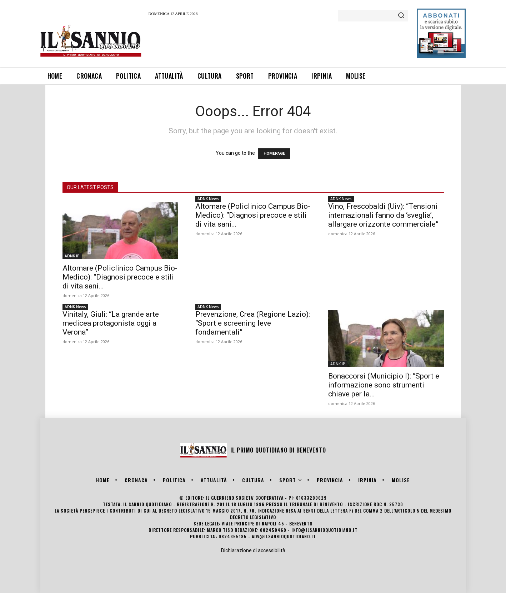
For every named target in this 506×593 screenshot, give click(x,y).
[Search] (401, 15)
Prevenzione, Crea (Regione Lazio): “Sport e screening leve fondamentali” (252, 323)
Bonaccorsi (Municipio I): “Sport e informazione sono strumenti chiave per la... (383, 385)
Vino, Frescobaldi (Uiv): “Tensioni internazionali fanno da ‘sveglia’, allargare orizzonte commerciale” (383, 215)
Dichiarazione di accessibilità (253, 550)
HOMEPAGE (274, 153)
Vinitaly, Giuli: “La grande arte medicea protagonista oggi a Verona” (110, 323)
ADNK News (208, 198)
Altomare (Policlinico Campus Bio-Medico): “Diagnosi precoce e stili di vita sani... (119, 277)
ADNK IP (72, 255)
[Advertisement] (279, 40)
